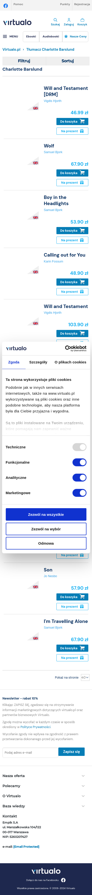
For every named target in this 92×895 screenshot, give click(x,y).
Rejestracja (82, 4)
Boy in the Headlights (56, 200)
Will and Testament (66, 306)
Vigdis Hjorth (52, 101)
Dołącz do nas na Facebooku (46, 880)
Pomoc (18, 4)
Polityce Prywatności (36, 727)
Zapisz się (71, 751)
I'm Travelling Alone (66, 621)
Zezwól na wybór (46, 529)
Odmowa (46, 543)
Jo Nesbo (50, 576)
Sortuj (68, 61)
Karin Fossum (53, 261)
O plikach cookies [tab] (70, 362)
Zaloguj (69, 22)
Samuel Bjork (53, 152)
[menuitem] (31, 36)
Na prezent (72, 131)
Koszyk (82, 22)
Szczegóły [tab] (38, 362)
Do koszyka (72, 121)
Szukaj (55, 22)
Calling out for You (64, 255)
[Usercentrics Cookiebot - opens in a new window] (65, 348)
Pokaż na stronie (67, 677)
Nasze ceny (75, 36)
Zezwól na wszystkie (46, 514)
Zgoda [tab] (13, 362)
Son (48, 570)
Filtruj (24, 61)
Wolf (49, 146)
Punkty (65, 4)
